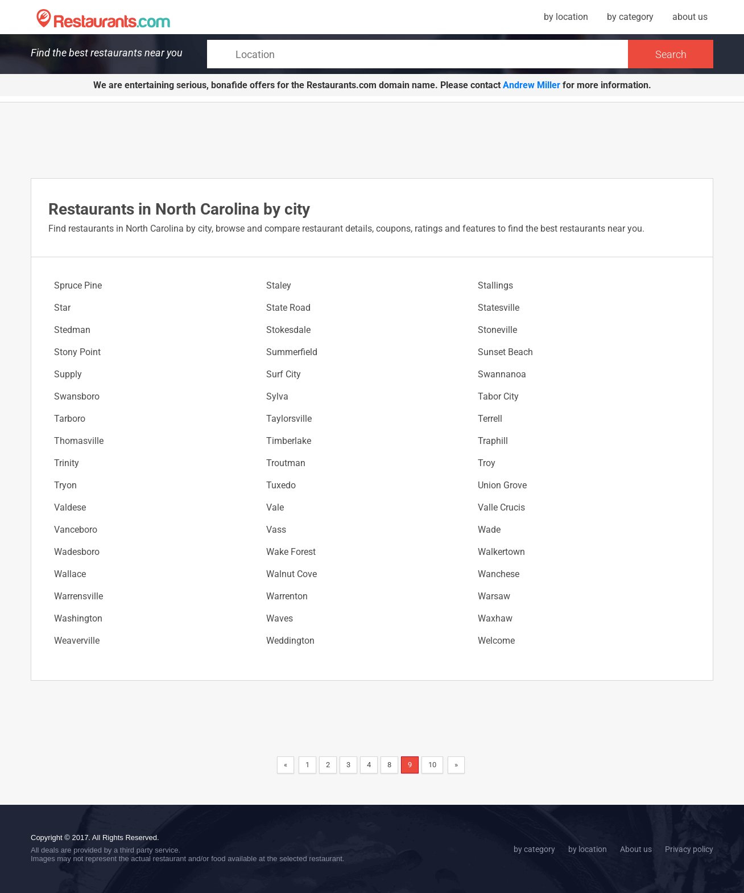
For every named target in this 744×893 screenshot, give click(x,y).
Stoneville (497, 329)
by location (566, 16)
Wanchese (498, 574)
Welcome (496, 640)
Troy (486, 463)
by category (630, 16)
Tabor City (498, 396)
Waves (279, 618)
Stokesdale (288, 329)
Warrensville (78, 596)
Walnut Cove (291, 574)
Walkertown (501, 551)
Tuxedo (281, 485)
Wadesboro (77, 551)
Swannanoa (502, 374)
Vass (276, 529)
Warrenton (287, 596)
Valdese (70, 507)
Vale (275, 507)
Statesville (498, 307)
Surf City (283, 374)
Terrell (490, 418)
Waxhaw (495, 618)
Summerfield (291, 352)
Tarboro (69, 418)
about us (690, 16)
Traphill (493, 440)
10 (432, 764)
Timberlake (288, 440)
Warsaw (494, 596)
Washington (78, 618)
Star (62, 307)
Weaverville (77, 640)
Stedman (72, 329)
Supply (68, 374)
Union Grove (502, 485)
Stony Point (77, 352)
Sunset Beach (505, 352)
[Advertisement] (372, 139)
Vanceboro (75, 529)
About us (636, 849)
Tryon (65, 485)
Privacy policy (689, 849)
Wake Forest (291, 551)
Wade (489, 529)
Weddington (290, 640)
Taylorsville (289, 418)
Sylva (277, 396)
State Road (288, 307)
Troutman (285, 463)
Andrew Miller (531, 85)
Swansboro (77, 396)
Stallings (495, 285)
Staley (278, 285)
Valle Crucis (501, 507)
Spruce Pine (78, 285)
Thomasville (79, 440)
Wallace (70, 574)
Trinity (66, 463)
